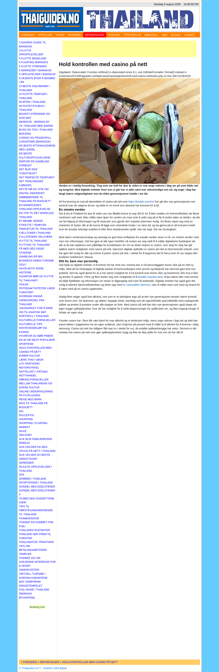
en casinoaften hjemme (136, 284)
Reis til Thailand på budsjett (33, 405)
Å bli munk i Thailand (34, 589)
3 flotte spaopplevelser (31, 52)
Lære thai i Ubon (31, 359)
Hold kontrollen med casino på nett (35, 349)
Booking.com (37, 607)
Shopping (26, 419)
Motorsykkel (29, 367)
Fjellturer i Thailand (35, 232)
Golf (22, 264)
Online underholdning (36, 391)
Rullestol (26, 415)
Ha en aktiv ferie (31, 268)
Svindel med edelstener (37, 486)
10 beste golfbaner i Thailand (34, 88)
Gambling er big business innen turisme (36, 258)
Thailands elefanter (34, 530)
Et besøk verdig (31, 220)
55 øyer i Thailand (32, 101)
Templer (25, 553)
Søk (164, 34)
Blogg (176, 34)
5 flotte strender (33, 66)
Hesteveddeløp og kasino (33, 329)
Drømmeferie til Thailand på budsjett (35, 199)
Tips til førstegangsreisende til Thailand (36, 510)
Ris (21, 411)
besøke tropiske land (150, 276)
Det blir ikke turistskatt (28, 171)
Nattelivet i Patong (33, 371)
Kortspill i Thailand (34, 316)
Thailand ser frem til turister (35, 536)
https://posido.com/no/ (141, 201)
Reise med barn (30, 399)
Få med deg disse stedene (31, 250)
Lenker (189, 34)
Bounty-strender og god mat (34, 115)
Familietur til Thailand (36, 228)
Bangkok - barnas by (34, 121)
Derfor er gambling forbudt (34, 163)
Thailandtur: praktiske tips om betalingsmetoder (36, 546)
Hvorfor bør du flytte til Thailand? (36, 278)
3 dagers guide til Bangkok (32, 44)
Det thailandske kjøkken (31, 183)
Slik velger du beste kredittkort (34, 456)
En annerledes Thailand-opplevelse (34, 207)
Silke (23, 431)
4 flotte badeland (32, 58)
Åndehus (25, 593)
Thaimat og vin (29, 558)
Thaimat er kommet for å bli (36, 524)
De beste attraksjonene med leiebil (37, 147)
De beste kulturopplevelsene (34, 155)
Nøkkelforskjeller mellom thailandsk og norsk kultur (35, 383)
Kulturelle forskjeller (37, 320)
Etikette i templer (32, 224)
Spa (21, 474)
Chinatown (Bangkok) (35, 141)
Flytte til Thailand (33, 240)
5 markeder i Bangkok (35, 70)
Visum (60, 34)
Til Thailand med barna (36, 125)
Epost (63, 668)
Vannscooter (29, 569)
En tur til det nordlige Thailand (36, 215)
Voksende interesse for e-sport (37, 563)
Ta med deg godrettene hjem (36, 500)
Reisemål (74, 34)
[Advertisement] (130, 49)
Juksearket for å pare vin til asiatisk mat (36, 310)
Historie (25, 272)
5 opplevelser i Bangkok (37, 74)
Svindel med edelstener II (37, 492)
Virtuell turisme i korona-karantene (33, 575)
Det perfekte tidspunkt (37, 177)
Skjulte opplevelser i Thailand (35, 468)
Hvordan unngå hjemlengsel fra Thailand (31, 300)
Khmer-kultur (29, 355)
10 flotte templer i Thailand (33, 96)
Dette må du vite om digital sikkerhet (34, 191)
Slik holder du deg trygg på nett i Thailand (37, 448)
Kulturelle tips (30, 324)
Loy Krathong (29, 363)
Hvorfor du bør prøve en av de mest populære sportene (37, 339)
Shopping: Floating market (33, 425)
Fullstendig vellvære (35, 236)
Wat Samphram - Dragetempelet (30, 583)
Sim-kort (25, 434)
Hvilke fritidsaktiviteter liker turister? (37, 288)
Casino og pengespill (35, 137)
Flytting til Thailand (34, 244)
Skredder (26, 462)
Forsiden (27, 34)
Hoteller (45, 34)
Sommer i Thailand (32, 478)
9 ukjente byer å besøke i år (37, 80)
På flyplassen (29, 395)
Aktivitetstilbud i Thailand (32, 107)
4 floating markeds (33, 62)
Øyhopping (27, 597)
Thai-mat (114, 34)
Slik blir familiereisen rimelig (35, 441)
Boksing (25, 133)
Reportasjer (94, 34)
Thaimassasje (29, 518)
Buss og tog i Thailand (36, 129)
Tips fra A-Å (132, 34)
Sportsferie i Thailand (36, 482)
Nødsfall (151, 34)
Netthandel (28, 375)
